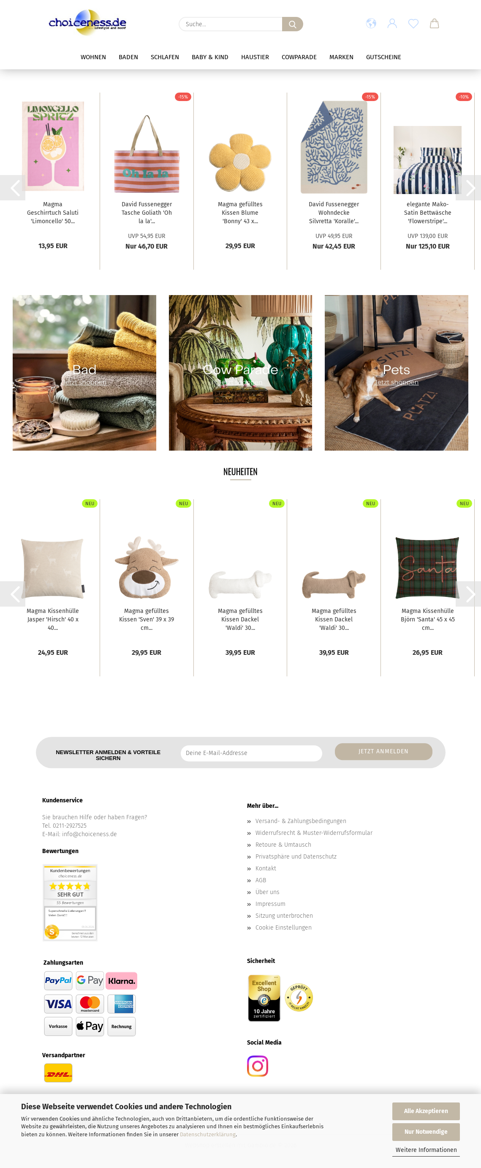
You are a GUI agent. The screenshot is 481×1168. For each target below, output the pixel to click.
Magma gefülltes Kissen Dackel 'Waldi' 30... (240, 619)
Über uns (267, 892)
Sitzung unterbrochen (284, 915)
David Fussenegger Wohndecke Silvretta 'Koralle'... (334, 213)
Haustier (255, 57)
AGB (260, 880)
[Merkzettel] (413, 24)
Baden (128, 57)
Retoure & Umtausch (283, 844)
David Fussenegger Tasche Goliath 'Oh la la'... (147, 213)
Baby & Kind (210, 57)
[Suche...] (292, 24)
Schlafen (165, 57)
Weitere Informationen (426, 1150)
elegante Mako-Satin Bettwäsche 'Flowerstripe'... (427, 213)
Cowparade (299, 57)
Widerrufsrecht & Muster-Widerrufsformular (313, 833)
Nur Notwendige (426, 1131)
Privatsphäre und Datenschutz (296, 856)
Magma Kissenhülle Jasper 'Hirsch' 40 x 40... (53, 619)
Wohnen (93, 57)
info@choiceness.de (89, 834)
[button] (371, 24)
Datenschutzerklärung (208, 1134)
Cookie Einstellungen (283, 927)
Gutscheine (383, 57)
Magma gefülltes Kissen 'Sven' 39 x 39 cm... (146, 619)
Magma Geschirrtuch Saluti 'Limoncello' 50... (53, 213)
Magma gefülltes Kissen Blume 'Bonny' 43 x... (240, 213)
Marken (341, 57)
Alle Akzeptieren (426, 1111)
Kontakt (265, 868)
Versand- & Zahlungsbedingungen (300, 821)
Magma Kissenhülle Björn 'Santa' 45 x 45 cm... (428, 619)
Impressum (270, 904)
